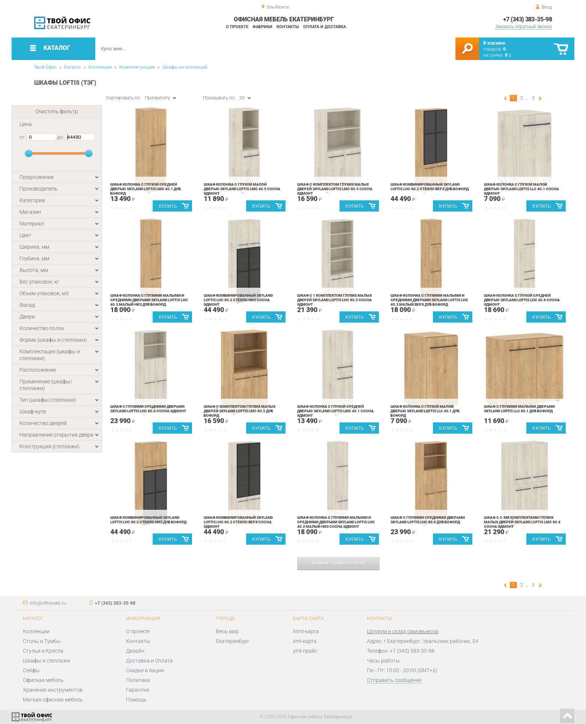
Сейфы (31, 670)
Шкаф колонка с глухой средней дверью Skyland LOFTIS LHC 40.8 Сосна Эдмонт (522, 299)
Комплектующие (137, 67)
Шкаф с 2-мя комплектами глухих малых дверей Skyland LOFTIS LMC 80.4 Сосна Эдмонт (522, 522)
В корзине (494, 43)
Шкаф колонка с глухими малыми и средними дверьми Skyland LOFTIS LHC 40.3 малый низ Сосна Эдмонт (336, 522)
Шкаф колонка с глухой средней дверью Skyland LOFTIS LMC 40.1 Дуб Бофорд (145, 188)
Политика (138, 680)
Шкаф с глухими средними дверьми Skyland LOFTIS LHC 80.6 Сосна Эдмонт (148, 408)
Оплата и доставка (324, 26)
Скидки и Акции (145, 670)
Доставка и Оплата (149, 661)
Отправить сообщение (394, 680)
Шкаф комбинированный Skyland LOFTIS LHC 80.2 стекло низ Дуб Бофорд (148, 519)
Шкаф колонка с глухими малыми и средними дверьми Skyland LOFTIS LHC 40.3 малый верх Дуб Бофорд (429, 299)
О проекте (237, 26)
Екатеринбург (232, 641)
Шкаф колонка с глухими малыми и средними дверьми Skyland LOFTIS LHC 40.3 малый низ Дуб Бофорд (149, 299)
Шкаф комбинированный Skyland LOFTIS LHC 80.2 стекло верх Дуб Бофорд (430, 186)
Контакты (287, 26)
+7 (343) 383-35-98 (527, 19)
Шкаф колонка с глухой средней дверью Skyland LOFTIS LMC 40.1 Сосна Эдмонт (335, 411)
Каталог (72, 67)
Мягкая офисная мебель (53, 700)
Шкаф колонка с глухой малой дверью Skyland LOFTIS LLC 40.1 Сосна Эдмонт (521, 188)
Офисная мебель (43, 680)
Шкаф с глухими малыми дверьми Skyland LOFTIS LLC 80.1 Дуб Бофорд (519, 408)
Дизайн (135, 651)
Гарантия (137, 690)
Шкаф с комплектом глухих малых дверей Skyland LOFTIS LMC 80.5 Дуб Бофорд (239, 411)
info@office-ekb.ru (48, 603)
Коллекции (100, 67)
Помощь (136, 700)
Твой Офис (45, 67)
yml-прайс (305, 651)
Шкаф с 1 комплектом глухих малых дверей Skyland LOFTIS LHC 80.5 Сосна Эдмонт (334, 299)
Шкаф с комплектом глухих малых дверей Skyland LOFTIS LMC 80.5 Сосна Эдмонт (335, 188)
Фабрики (262, 26)
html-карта (306, 631)
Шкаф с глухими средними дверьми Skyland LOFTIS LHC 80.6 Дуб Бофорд (428, 519)
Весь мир (227, 631)
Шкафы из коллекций (184, 67)
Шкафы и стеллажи (46, 661)
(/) (338, 563)
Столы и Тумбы (42, 641)
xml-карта (305, 641)
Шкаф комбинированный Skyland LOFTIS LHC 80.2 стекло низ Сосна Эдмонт (238, 299)
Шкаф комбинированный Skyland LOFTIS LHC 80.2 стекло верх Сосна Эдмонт (238, 522)
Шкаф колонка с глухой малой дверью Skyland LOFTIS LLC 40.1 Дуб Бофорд (425, 411)
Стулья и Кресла (43, 651)
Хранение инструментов (53, 690)
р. (508, 55)
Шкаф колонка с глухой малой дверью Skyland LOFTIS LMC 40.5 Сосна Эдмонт (242, 188)
